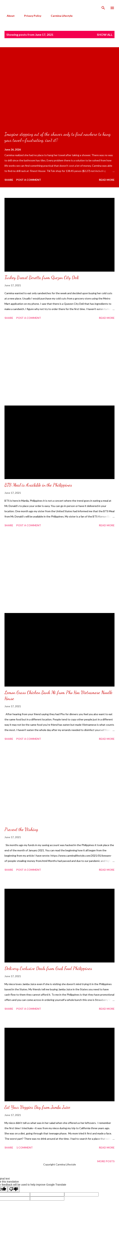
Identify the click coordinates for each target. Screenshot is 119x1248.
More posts (106, 1161)
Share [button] (8, 179)
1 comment (24, 1147)
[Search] (103, 7)
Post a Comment (28, 179)
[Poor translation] (14, 1189)
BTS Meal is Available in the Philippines (38, 485)
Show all (105, 34)
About (8, 15)
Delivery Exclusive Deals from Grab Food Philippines (48, 968)
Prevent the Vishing (21, 829)
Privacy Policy (30, 15)
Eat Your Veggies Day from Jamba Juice (37, 1107)
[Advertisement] (59, 363)
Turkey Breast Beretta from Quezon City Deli (41, 277)
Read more (107, 179)
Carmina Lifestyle (59, 15)
